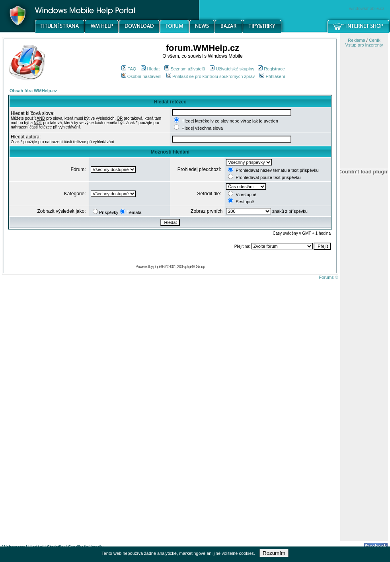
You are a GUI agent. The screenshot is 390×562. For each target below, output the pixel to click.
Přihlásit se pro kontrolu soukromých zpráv (210, 76)
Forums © (328, 277)
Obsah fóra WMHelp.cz (33, 90)
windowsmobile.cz (366, 8)
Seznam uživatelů (184, 68)
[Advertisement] (364, 415)
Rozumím (274, 553)
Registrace (271, 68)
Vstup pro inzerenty (364, 45)
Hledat (150, 68)
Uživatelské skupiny (232, 68)
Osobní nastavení (141, 76)
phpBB (158, 266)
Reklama (356, 40)
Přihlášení (272, 76)
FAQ (128, 68)
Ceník (374, 40)
